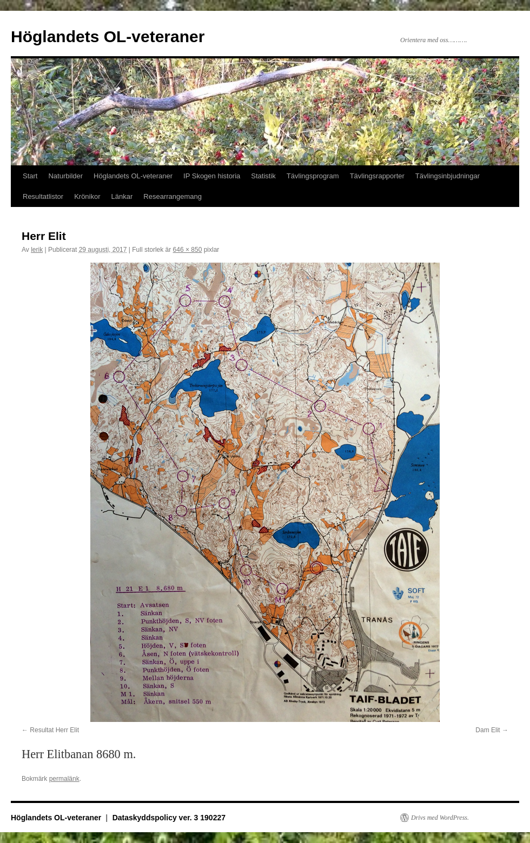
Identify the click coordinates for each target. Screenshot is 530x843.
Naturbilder (65, 176)
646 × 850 (187, 249)
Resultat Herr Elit (54, 730)
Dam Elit (487, 730)
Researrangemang (172, 196)
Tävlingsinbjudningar (447, 176)
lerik (37, 249)
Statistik (263, 176)
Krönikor (87, 196)
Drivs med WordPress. (440, 817)
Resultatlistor (43, 196)
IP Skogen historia (211, 176)
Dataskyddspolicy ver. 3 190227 (169, 817)
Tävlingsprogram (313, 176)
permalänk (64, 778)
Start (30, 176)
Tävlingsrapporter (377, 176)
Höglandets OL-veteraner (107, 36)
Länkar (122, 196)
